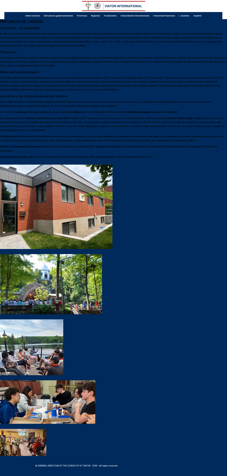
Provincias (82, 16)
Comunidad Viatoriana (164, 16)
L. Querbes (184, 16)
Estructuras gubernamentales (58, 16)
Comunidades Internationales (134, 16)
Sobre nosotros (32, 16)
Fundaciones (110, 16)
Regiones (95, 16)
